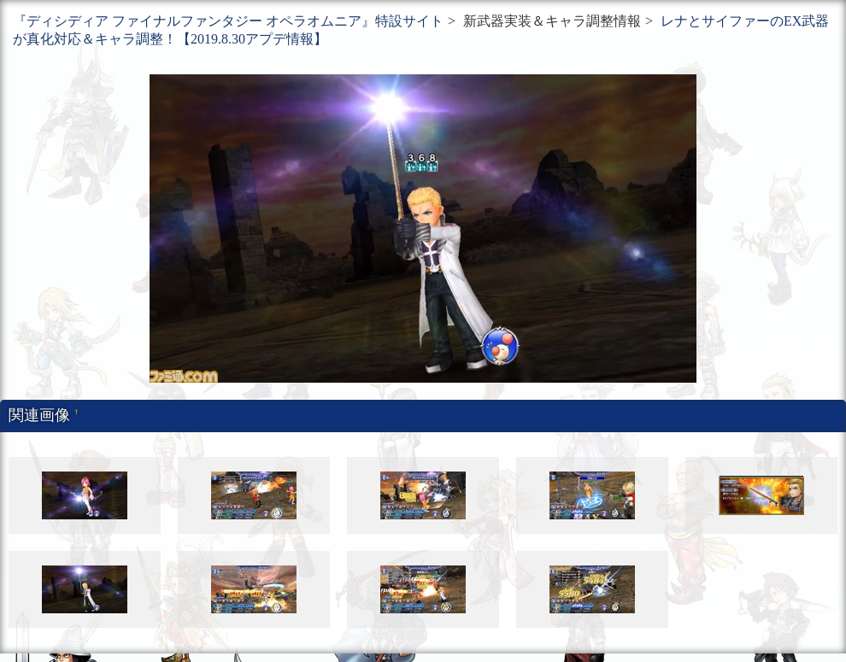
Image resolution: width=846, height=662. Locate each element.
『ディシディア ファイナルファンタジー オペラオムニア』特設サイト (228, 21)
